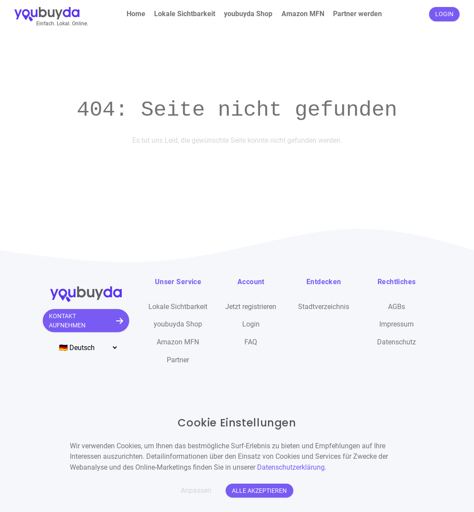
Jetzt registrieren (250, 306)
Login (251, 324)
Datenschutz (396, 342)
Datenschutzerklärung (291, 467)
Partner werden (357, 14)
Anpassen (196, 490)
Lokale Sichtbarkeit (184, 14)
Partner (178, 360)
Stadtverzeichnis (323, 306)
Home (136, 14)
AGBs (396, 306)
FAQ (250, 342)
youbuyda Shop (248, 14)
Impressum (396, 324)
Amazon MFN (303, 14)
